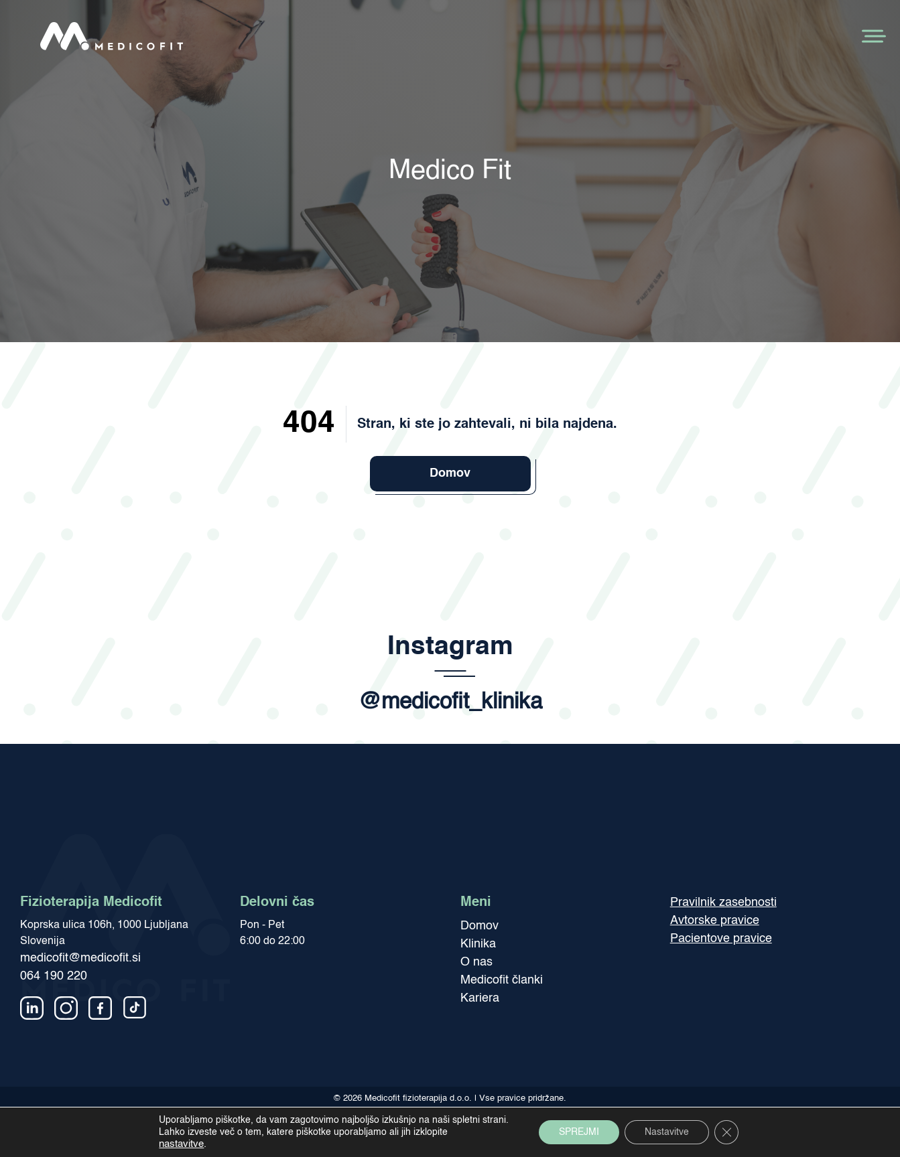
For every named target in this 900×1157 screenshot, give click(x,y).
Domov (450, 473)
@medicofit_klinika (450, 703)
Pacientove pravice (721, 939)
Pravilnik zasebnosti (723, 903)
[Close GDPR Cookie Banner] (726, 1132)
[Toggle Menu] (872, 35)
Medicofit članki (501, 980)
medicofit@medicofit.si (80, 958)
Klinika (478, 944)
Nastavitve (667, 1132)
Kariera (479, 998)
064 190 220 (53, 976)
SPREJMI (579, 1132)
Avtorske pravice (714, 921)
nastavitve (181, 1144)
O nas (476, 962)
